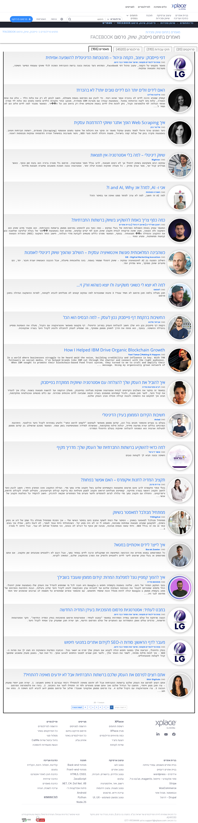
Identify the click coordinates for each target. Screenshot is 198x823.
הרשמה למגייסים (78, 726)
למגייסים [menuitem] (129, 6)
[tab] (185, 49)
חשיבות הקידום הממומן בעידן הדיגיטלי (133, 415)
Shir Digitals (153, 679)
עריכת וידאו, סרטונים (113, 792)
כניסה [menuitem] (54, 19)
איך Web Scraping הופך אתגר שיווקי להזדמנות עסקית (119, 122)
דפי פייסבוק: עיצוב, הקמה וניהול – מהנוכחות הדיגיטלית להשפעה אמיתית (105, 57)
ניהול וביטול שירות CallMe (45, 740)
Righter (156, 160)
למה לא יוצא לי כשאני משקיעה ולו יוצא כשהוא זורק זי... (121, 285)
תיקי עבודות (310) (158, 49)
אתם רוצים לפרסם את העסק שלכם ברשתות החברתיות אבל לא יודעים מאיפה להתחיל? (94, 674)
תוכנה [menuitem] (149, 15)
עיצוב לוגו (119, 764)
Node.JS (81, 802)
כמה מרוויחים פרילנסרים (112, 735)
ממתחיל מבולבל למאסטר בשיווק (139, 512)
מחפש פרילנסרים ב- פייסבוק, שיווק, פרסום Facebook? (30, 31)
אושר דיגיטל (154, 452)
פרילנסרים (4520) (128, 49)
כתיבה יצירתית (50, 778)
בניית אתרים (170, 760)
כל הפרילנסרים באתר (75, 735)
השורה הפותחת (153, 192)
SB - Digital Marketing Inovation (142, 257)
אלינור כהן (155, 127)
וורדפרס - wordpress (164, 774)
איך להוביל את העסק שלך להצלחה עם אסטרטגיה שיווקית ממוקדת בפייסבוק (103, 382)
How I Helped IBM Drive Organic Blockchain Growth (114, 350)
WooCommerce (167, 788)
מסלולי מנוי (52, 735)
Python (82, 797)
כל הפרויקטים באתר (47, 730)
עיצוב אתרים (117, 769)
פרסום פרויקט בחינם (76, 730)
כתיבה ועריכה (51, 760)
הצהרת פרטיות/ (47, 814)
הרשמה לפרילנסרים (48, 726)
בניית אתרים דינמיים (166, 769)
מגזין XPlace (117, 730)
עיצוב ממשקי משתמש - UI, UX (108, 797)
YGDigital (155, 517)
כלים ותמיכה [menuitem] (160, 6)
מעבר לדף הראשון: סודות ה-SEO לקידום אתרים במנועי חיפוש (114, 642)
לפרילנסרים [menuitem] (144, 6)
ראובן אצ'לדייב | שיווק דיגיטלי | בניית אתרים (139, 224)
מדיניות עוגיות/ (61, 814)
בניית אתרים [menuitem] (181, 15)
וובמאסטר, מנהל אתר (165, 792)
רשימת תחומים (116, 726)
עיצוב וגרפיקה (116, 760)
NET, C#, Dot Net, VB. (74, 783)
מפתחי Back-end (77, 764)
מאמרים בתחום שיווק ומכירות (163, 32)
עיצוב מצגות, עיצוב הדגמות (110, 788)
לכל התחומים (51, 796)
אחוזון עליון (80, 740)
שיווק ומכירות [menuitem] (163, 18)
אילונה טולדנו (153, 95)
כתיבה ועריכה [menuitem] (181, 18)
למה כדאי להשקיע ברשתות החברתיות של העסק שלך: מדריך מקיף (111, 447)
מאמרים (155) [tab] (100, 49)
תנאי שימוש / (74, 814)
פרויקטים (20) (185, 49)
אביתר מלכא (154, 322)
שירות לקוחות (117, 744)
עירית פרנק (155, 484)
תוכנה (83, 760)
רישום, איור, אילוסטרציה (112, 783)
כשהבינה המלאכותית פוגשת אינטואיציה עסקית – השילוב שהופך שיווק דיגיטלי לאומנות (94, 252)
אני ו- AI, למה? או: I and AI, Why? (135, 187)
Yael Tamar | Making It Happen (144, 354)
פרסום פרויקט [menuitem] (21, 19)
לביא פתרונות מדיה (151, 387)
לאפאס (157, 289)
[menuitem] (62, 19)
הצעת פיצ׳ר (118, 740)
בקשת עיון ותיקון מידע (31, 814)
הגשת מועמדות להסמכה (45, 744)
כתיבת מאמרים (50, 783)
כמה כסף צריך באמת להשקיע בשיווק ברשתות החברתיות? (118, 220)
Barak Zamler (153, 549)
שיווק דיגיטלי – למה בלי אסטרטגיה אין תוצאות (127, 155)
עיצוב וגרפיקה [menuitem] (164, 15)
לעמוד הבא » (77, 707)
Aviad (157, 419)
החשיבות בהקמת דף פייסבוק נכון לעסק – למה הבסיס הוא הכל (114, 317)
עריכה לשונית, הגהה (47, 788)
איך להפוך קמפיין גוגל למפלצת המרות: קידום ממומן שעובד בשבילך (111, 577)
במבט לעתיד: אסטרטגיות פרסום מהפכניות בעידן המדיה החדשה (112, 609)
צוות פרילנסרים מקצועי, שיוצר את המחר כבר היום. (137, 62)
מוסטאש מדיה (153, 582)
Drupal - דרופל (168, 797)
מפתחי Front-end (76, 769)
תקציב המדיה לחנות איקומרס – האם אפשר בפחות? (123, 480)
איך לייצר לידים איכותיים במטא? (139, 545)
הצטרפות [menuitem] (41, 19)
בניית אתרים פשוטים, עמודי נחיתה (159, 764)
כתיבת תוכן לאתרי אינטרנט (44, 774)
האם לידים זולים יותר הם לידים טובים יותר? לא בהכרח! (121, 90)
